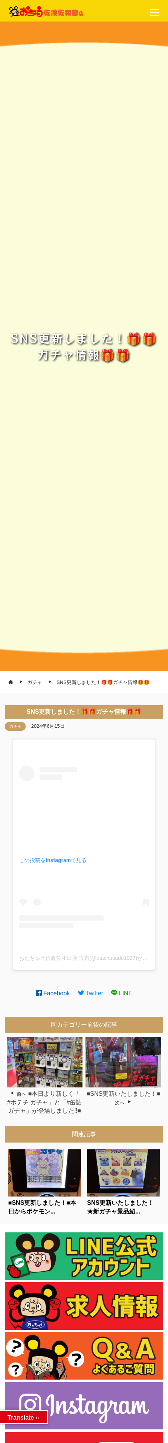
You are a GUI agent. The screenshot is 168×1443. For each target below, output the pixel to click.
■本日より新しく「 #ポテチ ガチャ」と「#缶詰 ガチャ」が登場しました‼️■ (44, 1102)
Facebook (53, 993)
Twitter (91, 993)
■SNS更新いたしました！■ (123, 1093)
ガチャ (15, 726)
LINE (121, 993)
